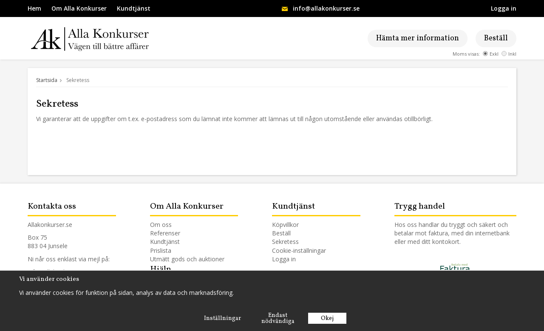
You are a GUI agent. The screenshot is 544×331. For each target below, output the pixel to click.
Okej (327, 318)
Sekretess (285, 242)
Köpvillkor (285, 225)
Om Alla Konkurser (79, 8)
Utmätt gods (167, 259)
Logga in (503, 8)
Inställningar (222, 318)
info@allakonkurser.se (326, 8)
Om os (159, 225)
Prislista (160, 250)
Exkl (491, 54)
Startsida (46, 80)
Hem (34, 8)
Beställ (496, 38)
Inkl (509, 54)
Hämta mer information (417, 38)
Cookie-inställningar (299, 250)
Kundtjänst (133, 8)
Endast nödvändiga (278, 318)
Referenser (165, 233)
